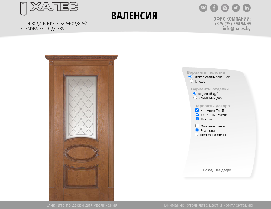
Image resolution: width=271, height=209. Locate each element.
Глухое (197, 81)
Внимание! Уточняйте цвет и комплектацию (208, 205)
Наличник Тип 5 (209, 111)
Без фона (205, 131)
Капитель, (206, 115)
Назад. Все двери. (217, 170)
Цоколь (204, 119)
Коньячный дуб (207, 98)
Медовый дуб (205, 94)
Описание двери (210, 126)
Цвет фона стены (210, 135)
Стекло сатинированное (209, 77)
